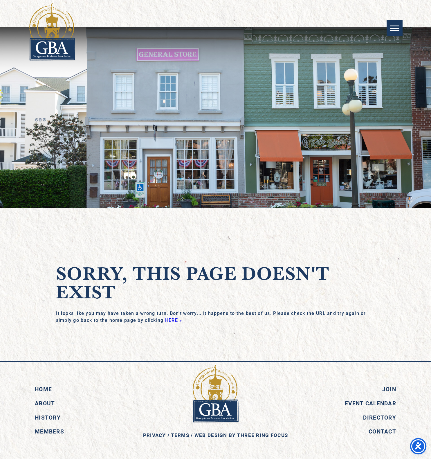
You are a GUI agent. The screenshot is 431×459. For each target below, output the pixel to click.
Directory (379, 417)
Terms (180, 435)
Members (49, 431)
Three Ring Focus (262, 435)
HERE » (173, 320)
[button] (394, 28)
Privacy (154, 435)
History (48, 417)
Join (389, 389)
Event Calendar (370, 403)
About (45, 403)
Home (43, 389)
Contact (382, 431)
